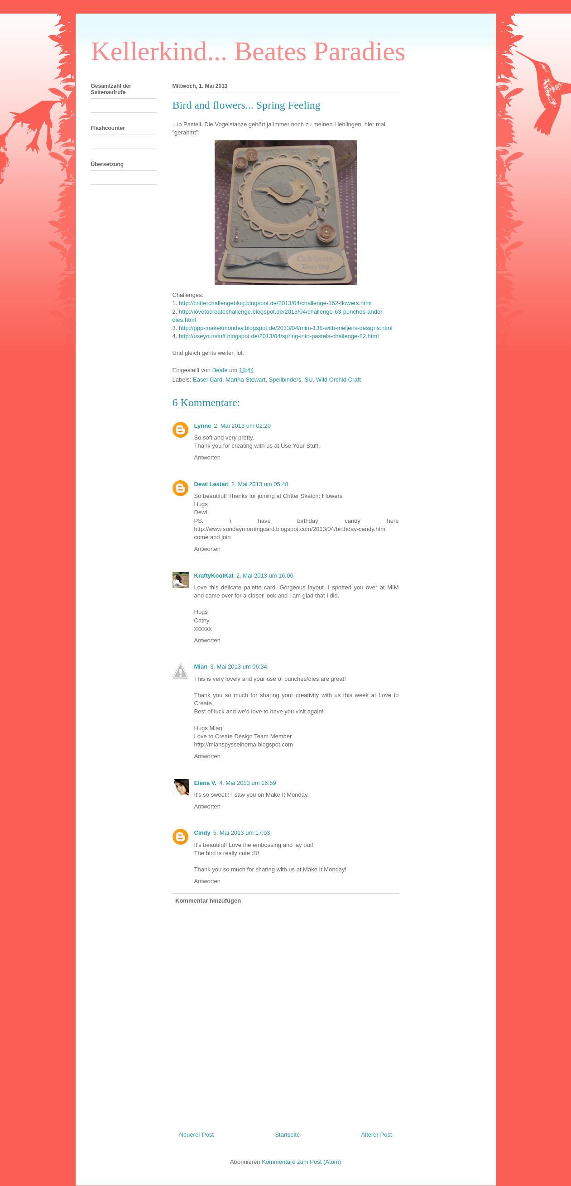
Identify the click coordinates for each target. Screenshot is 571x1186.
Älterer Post (376, 1134)
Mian (201, 666)
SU (308, 379)
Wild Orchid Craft (338, 379)
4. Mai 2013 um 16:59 (247, 783)
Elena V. (205, 783)
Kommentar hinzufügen (208, 900)
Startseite (287, 1134)
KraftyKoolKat (214, 575)
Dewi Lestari (211, 484)
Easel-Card (207, 379)
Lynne (202, 425)
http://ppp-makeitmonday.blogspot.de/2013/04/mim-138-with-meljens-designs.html (286, 328)
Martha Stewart (245, 379)
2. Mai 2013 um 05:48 (259, 484)
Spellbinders (285, 379)
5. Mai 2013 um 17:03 (241, 832)
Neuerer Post (196, 1134)
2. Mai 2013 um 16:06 (264, 575)
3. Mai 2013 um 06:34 (238, 666)
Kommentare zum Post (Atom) (301, 1161)
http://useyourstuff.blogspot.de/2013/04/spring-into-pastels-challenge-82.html (279, 336)
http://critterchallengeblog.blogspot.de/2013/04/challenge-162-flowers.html (275, 303)
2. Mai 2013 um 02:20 (242, 425)
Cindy (202, 832)
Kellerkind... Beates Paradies (248, 51)
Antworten (207, 457)
